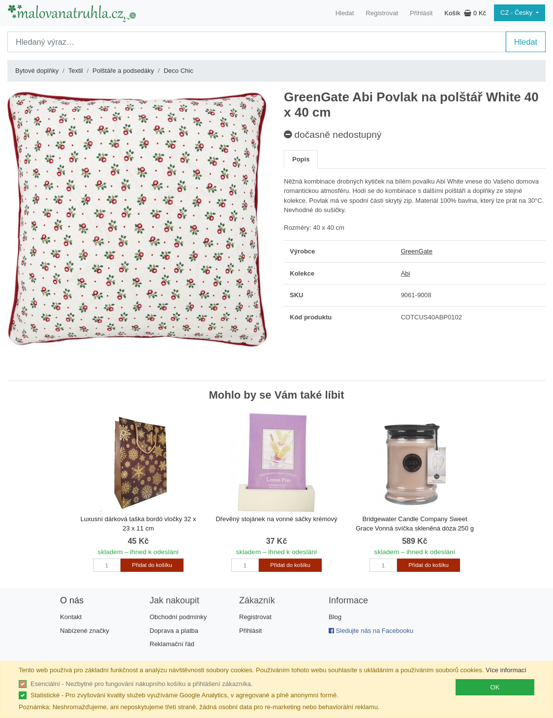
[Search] (256, 41)
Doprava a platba (174, 630)
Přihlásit (421, 13)
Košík (465, 13)
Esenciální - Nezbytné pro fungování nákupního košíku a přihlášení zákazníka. (142, 683)
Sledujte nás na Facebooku (371, 630)
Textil (75, 70)
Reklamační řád (172, 644)
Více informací (506, 670)
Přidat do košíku (152, 565)
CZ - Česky (517, 12)
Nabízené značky (84, 630)
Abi (405, 273)
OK (495, 687)
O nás (72, 600)
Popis (300, 159)
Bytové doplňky (37, 70)
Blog (335, 617)
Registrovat (382, 13)
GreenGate (416, 251)
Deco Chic (178, 70)
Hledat (345, 13)
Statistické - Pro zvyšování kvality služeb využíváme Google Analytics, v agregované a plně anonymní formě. (184, 695)
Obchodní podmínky (178, 617)
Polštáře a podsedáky (123, 70)
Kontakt (71, 617)
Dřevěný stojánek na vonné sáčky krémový (276, 519)
